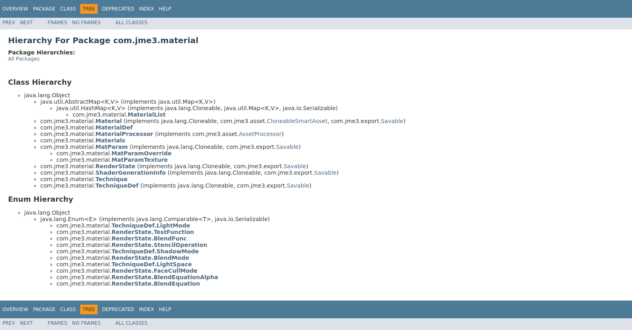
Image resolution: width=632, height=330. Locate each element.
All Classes (132, 22)
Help (165, 9)
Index (146, 9)
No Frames (86, 22)
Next (26, 22)
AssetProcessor (260, 134)
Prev (8, 22)
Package (44, 9)
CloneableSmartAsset (297, 121)
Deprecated (118, 9)
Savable (392, 121)
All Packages (24, 59)
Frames (57, 22)
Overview (15, 9)
